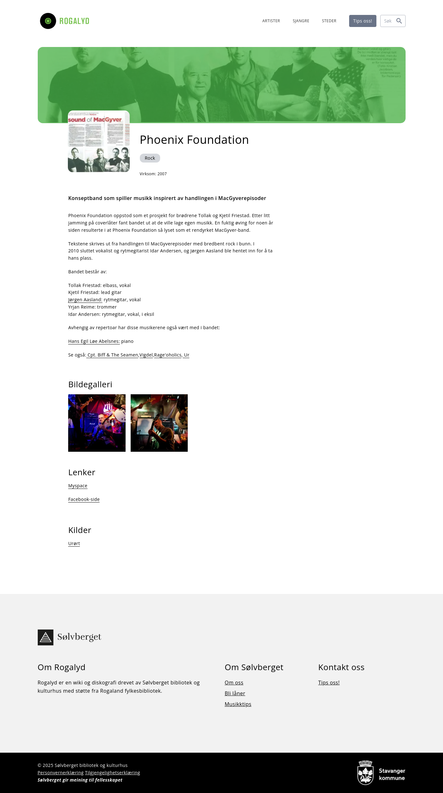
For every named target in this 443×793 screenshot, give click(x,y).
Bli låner (235, 693)
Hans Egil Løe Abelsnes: (94, 341)
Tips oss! (362, 21)
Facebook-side (84, 499)
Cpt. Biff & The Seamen (112, 355)
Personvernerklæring (61, 773)
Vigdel (146, 355)
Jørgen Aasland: (85, 300)
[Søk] (393, 21)
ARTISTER (271, 20)
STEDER (329, 20)
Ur (186, 355)
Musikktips (238, 704)
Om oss (234, 682)
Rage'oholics (167, 355)
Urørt (74, 543)
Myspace (77, 486)
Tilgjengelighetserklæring (112, 773)
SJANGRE (301, 20)
